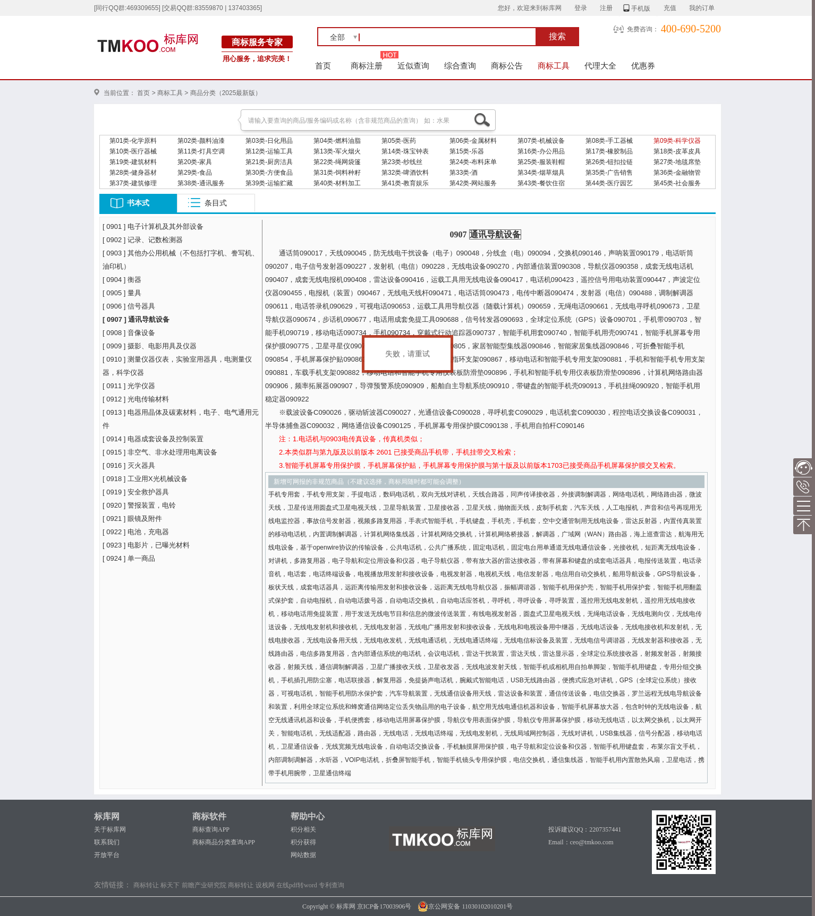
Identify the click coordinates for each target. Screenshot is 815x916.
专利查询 (331, 885)
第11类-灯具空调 (201, 151)
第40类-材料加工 (337, 183)
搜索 (557, 36)
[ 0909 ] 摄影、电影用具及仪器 (150, 346)
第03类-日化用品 (269, 140)
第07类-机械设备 (541, 140)
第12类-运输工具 (269, 151)
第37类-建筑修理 (133, 183)
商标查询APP (211, 829)
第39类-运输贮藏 (269, 183)
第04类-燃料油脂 (337, 140)
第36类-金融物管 (677, 172)
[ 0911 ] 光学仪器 (129, 386)
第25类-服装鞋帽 (541, 162)
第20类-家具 (194, 162)
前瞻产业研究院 (204, 885)
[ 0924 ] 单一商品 (129, 558)
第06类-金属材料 (473, 140)
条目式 (216, 203)
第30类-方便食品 (269, 172)
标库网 (107, 816)
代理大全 (600, 65)
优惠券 (643, 65)
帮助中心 (308, 816)
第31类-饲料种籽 (337, 172)
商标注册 (367, 65)
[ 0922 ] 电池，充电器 (136, 532)
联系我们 (107, 842)
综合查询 (460, 65)
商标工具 (554, 65)
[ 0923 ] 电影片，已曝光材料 (146, 545)
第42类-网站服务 (473, 183)
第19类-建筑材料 (133, 162)
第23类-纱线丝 (401, 162)
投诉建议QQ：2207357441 (584, 829)
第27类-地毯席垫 (677, 162)
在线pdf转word (296, 885)
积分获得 (303, 842)
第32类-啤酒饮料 (405, 172)
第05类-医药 (398, 140)
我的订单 (702, 8)
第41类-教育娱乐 (405, 183)
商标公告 (507, 65)
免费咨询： (643, 29)
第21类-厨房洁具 (269, 162)
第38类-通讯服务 (201, 183)
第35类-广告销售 (609, 172)
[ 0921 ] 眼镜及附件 (132, 519)
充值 (670, 8)
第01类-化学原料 (133, 140)
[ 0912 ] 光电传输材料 (136, 399)
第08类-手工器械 (609, 140)
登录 (580, 8)
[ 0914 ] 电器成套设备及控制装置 (153, 439)
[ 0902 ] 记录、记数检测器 (143, 240)
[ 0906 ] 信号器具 (129, 306)
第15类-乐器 (466, 151)
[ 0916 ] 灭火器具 (129, 465)
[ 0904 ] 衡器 (122, 280)
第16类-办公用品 (541, 151)
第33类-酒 (463, 172)
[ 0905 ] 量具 (122, 293)
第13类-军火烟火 (337, 151)
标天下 (170, 885)
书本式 (138, 203)
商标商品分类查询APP (223, 842)
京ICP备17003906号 (384, 906)
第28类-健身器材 (133, 172)
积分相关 (303, 829)
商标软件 (209, 816)
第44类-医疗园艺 (609, 183)
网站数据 (303, 855)
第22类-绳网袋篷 (337, 162)
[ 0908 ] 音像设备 (129, 333)
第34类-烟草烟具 (541, 172)
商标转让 (146, 885)
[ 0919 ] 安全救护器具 (136, 492)
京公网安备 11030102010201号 (465, 906)
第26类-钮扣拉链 (609, 162)
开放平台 (107, 855)
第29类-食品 (194, 172)
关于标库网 (110, 829)
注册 (606, 8)
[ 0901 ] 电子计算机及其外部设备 (153, 226)
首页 (323, 65)
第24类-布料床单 (473, 162)
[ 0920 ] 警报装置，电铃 (139, 505)
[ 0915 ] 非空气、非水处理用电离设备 (160, 452)
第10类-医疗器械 (133, 151)
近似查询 (413, 65)
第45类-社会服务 (677, 183)
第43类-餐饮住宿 (541, 183)
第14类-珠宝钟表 (405, 151)
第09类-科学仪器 (677, 140)
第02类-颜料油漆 (201, 140)
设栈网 (265, 885)
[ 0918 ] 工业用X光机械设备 (145, 479)
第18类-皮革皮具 (677, 151)
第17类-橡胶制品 (609, 151)
